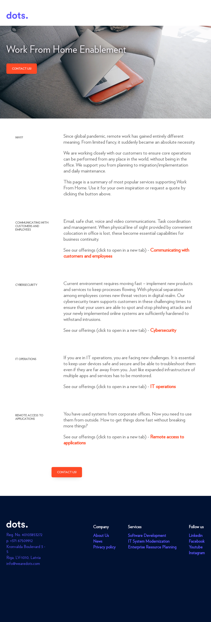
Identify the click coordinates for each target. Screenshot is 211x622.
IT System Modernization (149, 541)
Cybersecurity (163, 330)
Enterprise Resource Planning (152, 547)
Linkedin (196, 535)
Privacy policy (104, 547)
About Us (101, 535)
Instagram (197, 552)
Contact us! (21, 68)
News (97, 541)
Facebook (196, 541)
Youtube (196, 547)
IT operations (163, 386)
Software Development (147, 535)
